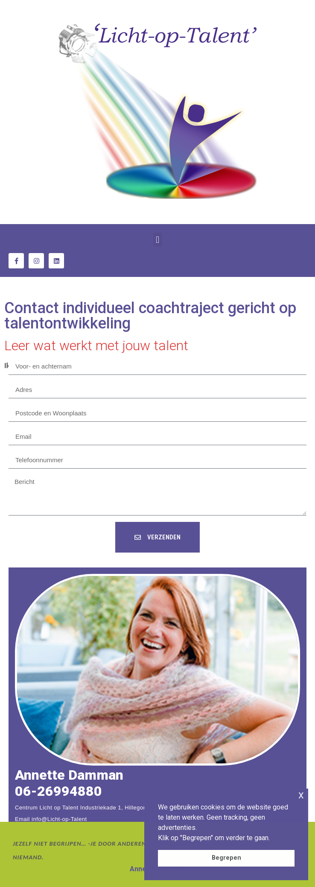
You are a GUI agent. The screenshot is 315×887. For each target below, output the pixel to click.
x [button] (301, 795)
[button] (157, 240)
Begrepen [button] (226, 857)
